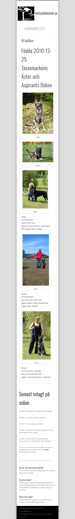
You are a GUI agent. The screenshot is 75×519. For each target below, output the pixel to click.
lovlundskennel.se (46, 13)
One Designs (45, 514)
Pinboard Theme (32, 514)
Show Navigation (50, 20)
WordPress (23, 517)
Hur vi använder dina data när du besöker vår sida (35, 461)
